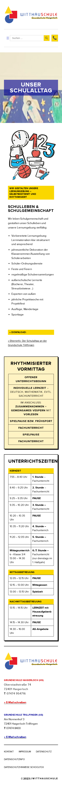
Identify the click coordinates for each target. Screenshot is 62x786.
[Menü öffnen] (8, 38)
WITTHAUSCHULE (45, 778)
